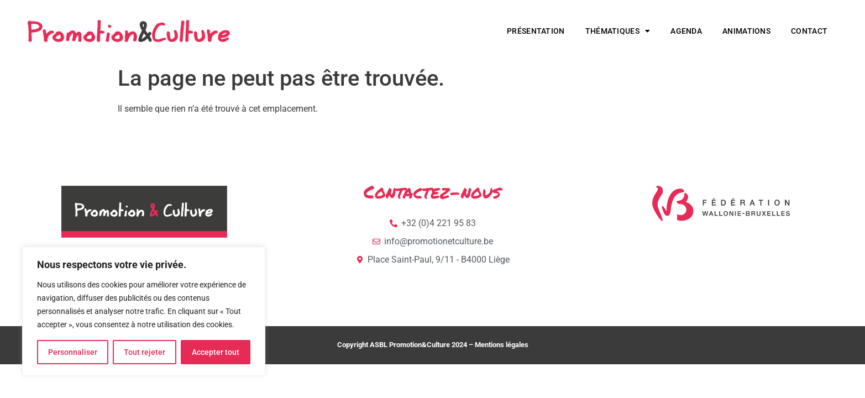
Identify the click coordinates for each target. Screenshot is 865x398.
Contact (809, 31)
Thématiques (618, 31)
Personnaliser (72, 352)
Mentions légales (501, 345)
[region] (143, 311)
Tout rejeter (144, 352)
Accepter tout (215, 352)
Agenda (686, 31)
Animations (746, 31)
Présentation (536, 31)
